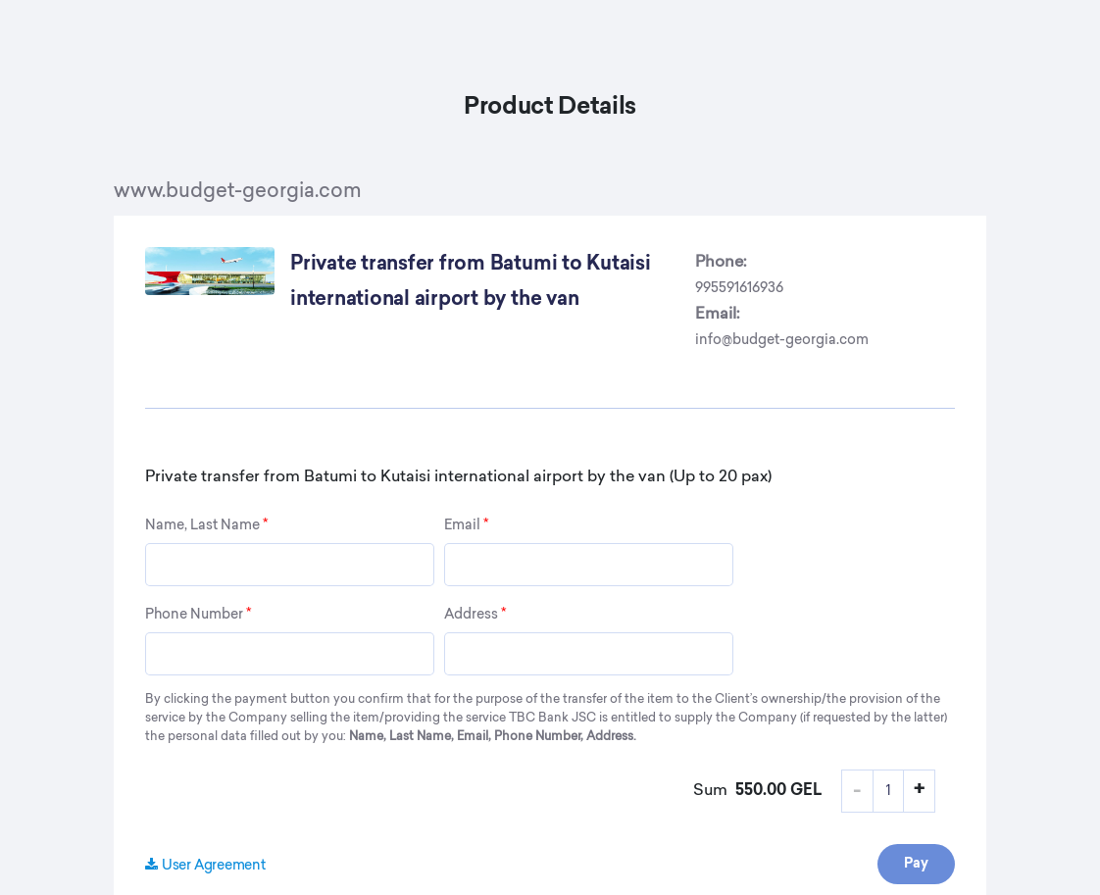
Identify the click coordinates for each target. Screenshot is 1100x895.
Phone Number (198, 614)
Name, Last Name (206, 525)
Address (475, 614)
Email (466, 525)
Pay (916, 864)
